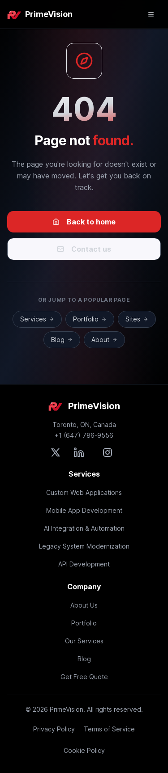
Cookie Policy (84, 750)
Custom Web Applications (84, 492)
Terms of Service (109, 729)
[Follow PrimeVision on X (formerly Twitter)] (55, 452)
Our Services (84, 641)
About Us (84, 605)
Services (37, 319)
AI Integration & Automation (84, 528)
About (104, 339)
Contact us (84, 249)
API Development (84, 564)
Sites (136, 319)
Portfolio (90, 319)
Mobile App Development (84, 510)
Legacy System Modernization (84, 546)
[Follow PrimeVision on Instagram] (107, 452)
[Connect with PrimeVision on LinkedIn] (79, 452)
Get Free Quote (84, 676)
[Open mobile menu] (151, 14)
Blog (62, 339)
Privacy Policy (54, 729)
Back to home (84, 221)
